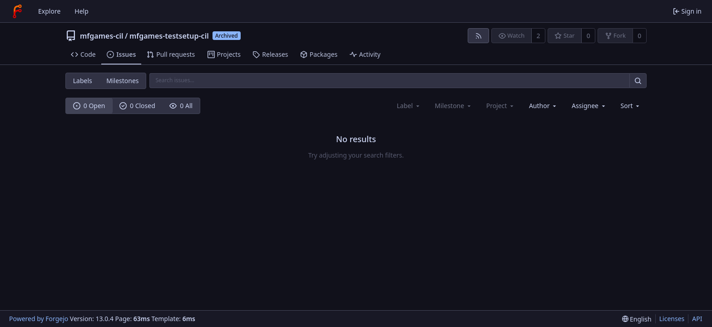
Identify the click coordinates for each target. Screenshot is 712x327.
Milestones (122, 80)
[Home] (17, 11)
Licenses (672, 318)
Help (81, 11)
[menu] (631, 105)
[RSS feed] (478, 35)
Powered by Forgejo (38, 318)
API (697, 318)
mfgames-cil (102, 35)
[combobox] (543, 105)
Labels (82, 80)
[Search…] (638, 80)
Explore (49, 11)
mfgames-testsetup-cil (169, 35)
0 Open (89, 105)
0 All (181, 105)
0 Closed (137, 105)
